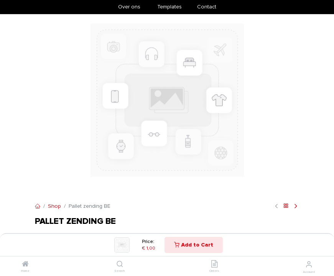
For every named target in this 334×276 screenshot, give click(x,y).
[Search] (119, 264)
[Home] (25, 264)
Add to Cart (193, 245)
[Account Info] (309, 264)
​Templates (169, 6)
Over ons (129, 6)
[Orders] (214, 264)
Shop (54, 206)
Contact (206, 6)
